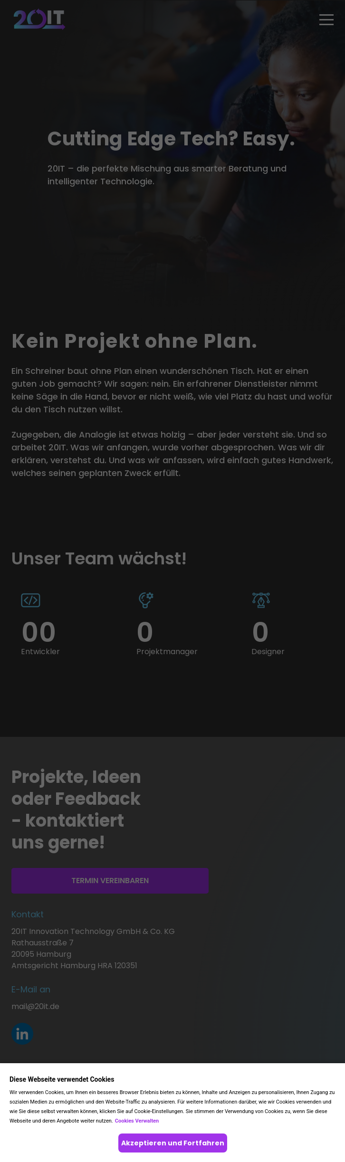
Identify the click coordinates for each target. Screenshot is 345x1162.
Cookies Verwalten (137, 1121)
